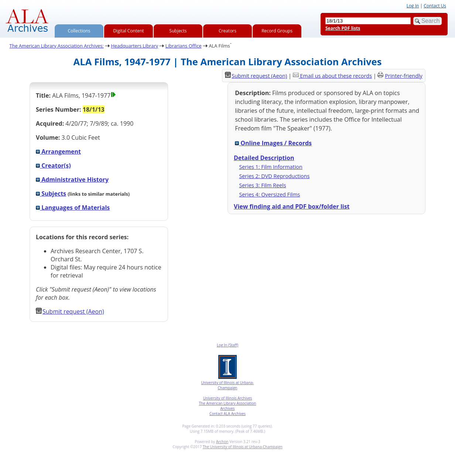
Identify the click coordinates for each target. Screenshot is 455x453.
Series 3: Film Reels (262, 185)
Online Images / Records (273, 143)
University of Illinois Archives (227, 398)
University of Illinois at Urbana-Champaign (227, 385)
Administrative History (72, 179)
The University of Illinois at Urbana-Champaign (243, 446)
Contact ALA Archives (227, 413)
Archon (222, 441)
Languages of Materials (73, 207)
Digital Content (128, 31)
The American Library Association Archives (227, 406)
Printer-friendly (403, 75)
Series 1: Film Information (270, 166)
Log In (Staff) (227, 345)
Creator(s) (53, 165)
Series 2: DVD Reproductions (274, 176)
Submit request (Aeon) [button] (70, 311)
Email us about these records (336, 75)
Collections (79, 31)
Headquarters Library (134, 45)
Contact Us (435, 6)
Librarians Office (183, 45)
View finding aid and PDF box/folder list (292, 206)
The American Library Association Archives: (57, 45)
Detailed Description (264, 158)
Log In (413, 6)
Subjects (178, 31)
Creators (227, 31)
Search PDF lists (342, 28)
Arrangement (58, 151)
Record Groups (276, 31)
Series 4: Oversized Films (269, 194)
